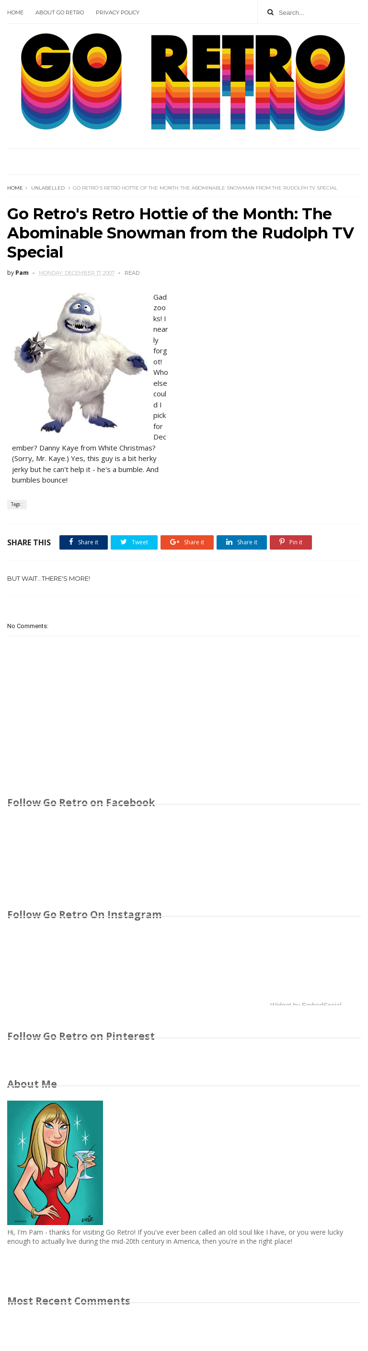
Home (15, 12)
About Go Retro (59, 12)
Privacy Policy (117, 12)
